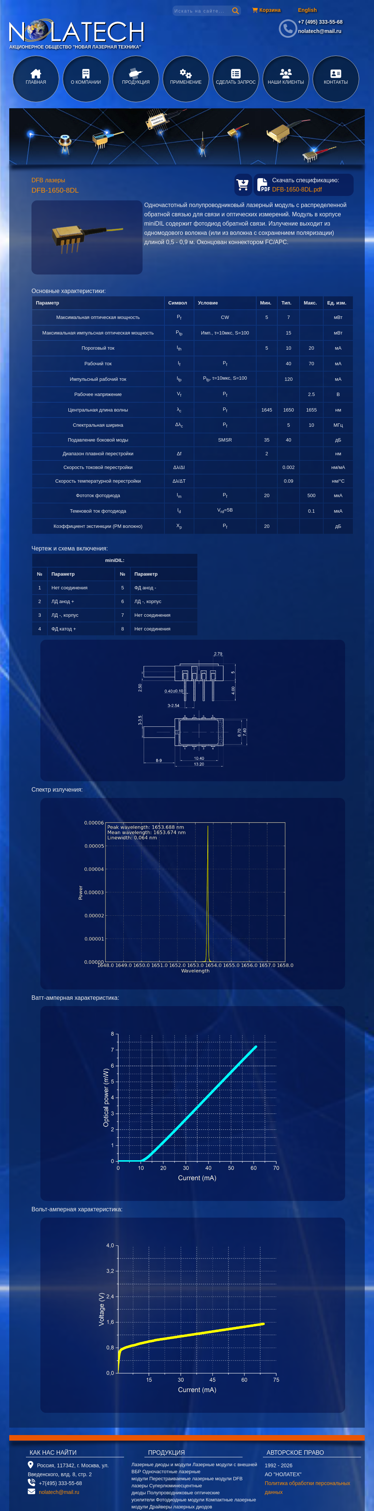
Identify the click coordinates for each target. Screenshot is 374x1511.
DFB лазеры (48, 180)
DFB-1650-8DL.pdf (297, 189)
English (307, 10)
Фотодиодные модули (180, 1499)
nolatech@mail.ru (319, 31)
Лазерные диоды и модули (161, 1464)
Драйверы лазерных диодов (180, 1507)
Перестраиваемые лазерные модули (190, 1478)
